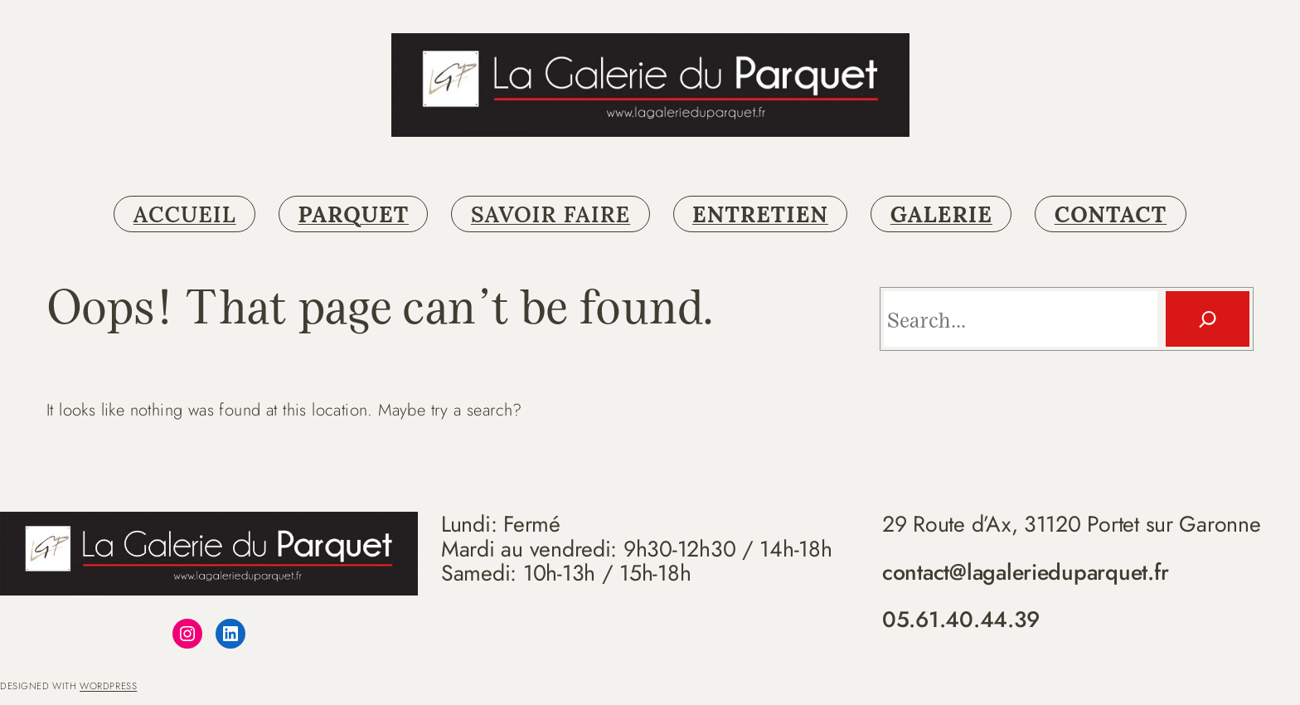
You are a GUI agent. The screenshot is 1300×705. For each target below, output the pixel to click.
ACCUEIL (184, 214)
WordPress (108, 686)
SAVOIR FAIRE (550, 214)
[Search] (1207, 319)
